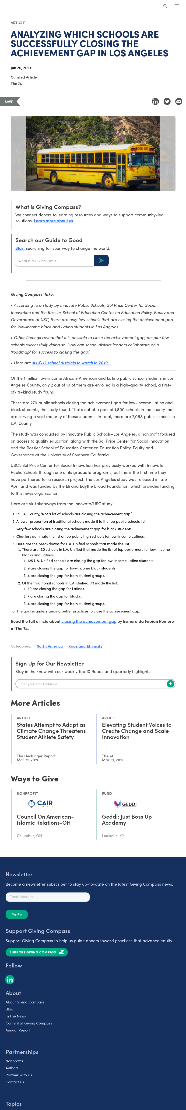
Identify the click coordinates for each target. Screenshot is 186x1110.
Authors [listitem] (12, 1067)
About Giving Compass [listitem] (25, 1001)
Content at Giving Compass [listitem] (29, 1022)
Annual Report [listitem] (18, 1030)
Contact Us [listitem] (15, 1081)
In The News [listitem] (16, 1015)
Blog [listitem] (9, 1008)
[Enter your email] (95, 683)
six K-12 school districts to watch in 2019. (70, 362)
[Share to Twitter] (167, 101)
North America (50, 645)
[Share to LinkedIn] (155, 101)
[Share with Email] (178, 101)
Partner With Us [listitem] (19, 1074)
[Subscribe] (170, 683)
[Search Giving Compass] (165, 6)
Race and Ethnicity (85, 645)
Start (20, 248)
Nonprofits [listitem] (14, 1060)
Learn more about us (53, 220)
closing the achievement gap (88, 621)
